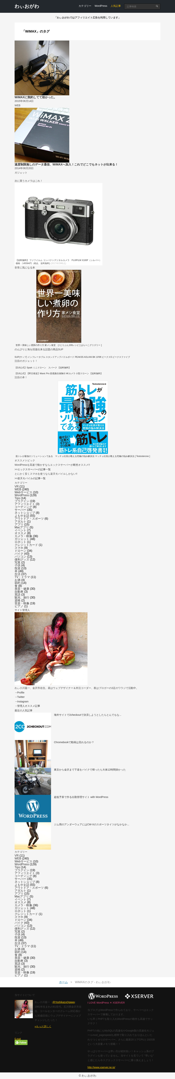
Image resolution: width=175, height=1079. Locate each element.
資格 (17, 600)
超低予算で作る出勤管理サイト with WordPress (81, 797)
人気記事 (116, 5)
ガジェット (22, 539)
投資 (17, 568)
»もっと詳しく (43, 1026)
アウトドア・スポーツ (29, 518)
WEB (18, 489)
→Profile (19, 692)
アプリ (19, 524)
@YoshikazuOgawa (63, 1002)
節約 (17, 582)
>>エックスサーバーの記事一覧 (33, 469)
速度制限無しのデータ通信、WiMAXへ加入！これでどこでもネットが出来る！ (66, 164)
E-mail (18, 1039)
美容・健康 (22, 588)
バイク (19, 553)
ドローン (20, 550)
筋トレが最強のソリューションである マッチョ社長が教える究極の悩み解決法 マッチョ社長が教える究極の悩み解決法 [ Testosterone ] (83, 456)
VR (17, 486)
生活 (17, 574)
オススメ (20, 533)
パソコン (20, 556)
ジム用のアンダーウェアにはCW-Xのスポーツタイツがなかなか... (91, 824)
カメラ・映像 (23, 536)
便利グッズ (22, 559)
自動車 (19, 591)
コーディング (23, 506)
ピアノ (19, 606)
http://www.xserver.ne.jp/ (101, 1067)
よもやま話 (22, 515)
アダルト (20, 521)
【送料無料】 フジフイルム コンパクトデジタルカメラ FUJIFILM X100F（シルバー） (58, 260)
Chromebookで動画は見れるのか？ (74, 742)
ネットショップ (25, 512)
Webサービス (23, 492)
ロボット (20, 542)
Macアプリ (22, 527)
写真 (17, 562)
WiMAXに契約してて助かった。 (36, 97)
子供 (17, 565)
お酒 (17, 580)
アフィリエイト (25, 504)
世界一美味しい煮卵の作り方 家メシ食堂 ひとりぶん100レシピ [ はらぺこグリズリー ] (59, 345)
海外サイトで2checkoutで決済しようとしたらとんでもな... (87, 714)
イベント (20, 530)
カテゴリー (85, 5)
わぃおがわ (27, 6)
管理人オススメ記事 (28, 705)
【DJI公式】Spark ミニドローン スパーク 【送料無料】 (43, 367)
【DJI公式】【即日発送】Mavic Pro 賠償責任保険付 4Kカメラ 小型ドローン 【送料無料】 (59, 373)
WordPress (101, 5)
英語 (17, 594)
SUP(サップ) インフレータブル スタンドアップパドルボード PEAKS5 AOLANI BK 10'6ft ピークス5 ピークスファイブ (72, 357)
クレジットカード (26, 544)
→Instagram (21, 701)
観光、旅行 (22, 597)
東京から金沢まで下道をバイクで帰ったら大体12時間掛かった (90, 769)
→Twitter (20, 696)
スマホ (19, 547)
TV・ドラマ (22, 577)
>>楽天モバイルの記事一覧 (30, 478)
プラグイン (22, 501)
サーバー (20, 509)
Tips (17, 498)
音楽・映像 (22, 603)
